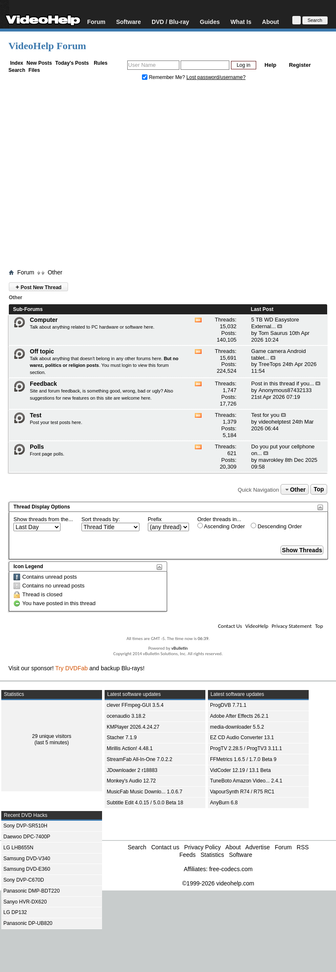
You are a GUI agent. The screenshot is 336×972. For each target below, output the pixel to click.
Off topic (42, 351)
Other (54, 272)
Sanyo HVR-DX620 (25, 902)
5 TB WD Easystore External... (275, 322)
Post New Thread (38, 286)
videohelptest (274, 422)
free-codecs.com (230, 869)
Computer (44, 319)
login (126, 365)
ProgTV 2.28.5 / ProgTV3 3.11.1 (246, 748)
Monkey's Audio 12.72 (131, 781)
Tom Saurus (272, 333)
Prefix (155, 519)
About (270, 22)
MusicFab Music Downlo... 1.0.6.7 (144, 792)
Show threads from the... (43, 519)
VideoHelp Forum (47, 45)
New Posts (39, 63)
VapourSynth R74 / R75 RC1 (242, 792)
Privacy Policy (202, 847)
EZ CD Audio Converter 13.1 (242, 737)
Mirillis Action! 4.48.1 (129, 748)
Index (16, 63)
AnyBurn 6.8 (224, 803)
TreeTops (269, 364)
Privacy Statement (292, 626)
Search (16, 70)
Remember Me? (164, 77)
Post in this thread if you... (282, 383)
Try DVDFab (71, 668)
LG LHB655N (18, 848)
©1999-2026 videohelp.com (218, 883)
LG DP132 (15, 912)
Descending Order (276, 526)
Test (36, 415)
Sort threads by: (100, 519)
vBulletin (179, 648)
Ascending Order (221, 526)
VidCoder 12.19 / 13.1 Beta (240, 770)
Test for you (265, 415)
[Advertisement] (79, 177)
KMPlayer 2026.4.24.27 (133, 727)
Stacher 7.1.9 (121, 737)
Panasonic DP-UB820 (27, 923)
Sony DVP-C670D (23, 880)
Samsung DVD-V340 (26, 858)
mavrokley (270, 460)
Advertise (257, 847)
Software (128, 22)
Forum (96, 22)
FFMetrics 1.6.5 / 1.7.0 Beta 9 (243, 759)
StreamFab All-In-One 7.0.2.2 (139, 759)
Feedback (43, 383)
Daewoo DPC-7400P (26, 837)
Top (319, 489)
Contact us (165, 847)
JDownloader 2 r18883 (132, 770)
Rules (101, 63)
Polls (37, 446)
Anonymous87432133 (285, 390)
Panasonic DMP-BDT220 (31, 891)
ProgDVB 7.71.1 (228, 705)
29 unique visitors (51, 736)
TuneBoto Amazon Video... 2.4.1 (246, 781)
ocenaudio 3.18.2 (126, 716)
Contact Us (230, 626)
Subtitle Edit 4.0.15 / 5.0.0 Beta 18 (145, 803)
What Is (241, 22)
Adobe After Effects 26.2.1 (239, 716)
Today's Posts (72, 63)
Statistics (212, 854)
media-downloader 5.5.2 (237, 727)
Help (270, 65)
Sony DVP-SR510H (25, 826)
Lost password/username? (216, 77)
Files (34, 70)
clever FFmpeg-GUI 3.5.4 (135, 705)
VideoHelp (256, 626)
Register (300, 65)
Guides (210, 22)
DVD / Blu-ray (170, 22)
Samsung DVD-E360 (26, 869)
